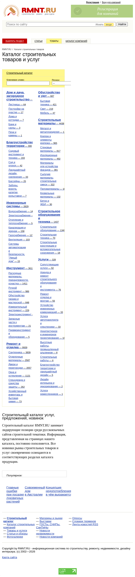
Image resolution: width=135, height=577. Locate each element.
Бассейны (17, 181)
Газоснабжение (20, 235)
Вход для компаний (111, 2)
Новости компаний (51, 536)
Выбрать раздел (15, 41)
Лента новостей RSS (85, 524)
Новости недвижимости (45, 532)
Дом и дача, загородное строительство (21, 96)
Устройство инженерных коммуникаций (51, 309)
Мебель (47, 113)
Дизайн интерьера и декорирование (51, 383)
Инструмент (19, 268)
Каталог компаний (76, 41)
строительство (28, 14)
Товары (54, 41)
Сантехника (19, 352)
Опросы (77, 518)
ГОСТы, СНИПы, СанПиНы (48, 526)
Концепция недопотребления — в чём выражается (60, 491)
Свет (46, 108)
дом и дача (49, 14)
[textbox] (61, 24)
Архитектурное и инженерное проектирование (52, 335)
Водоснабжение (21, 211)
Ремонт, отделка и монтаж (47, 298)
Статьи (38, 41)
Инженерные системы (17, 204)
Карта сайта (9, 557)
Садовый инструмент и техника (16, 154)
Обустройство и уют (49, 94)
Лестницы (17, 104)
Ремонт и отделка (16, 345)
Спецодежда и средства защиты (16, 384)
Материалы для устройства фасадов (49, 166)
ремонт (39, 14)
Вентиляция (19, 239)
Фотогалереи (15, 536)
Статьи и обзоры (17, 533)
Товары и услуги (17, 530)
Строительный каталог (19, 73)
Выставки (45, 521)
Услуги (47, 259)
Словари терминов (84, 521)
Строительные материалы (51, 121)
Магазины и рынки (50, 518)
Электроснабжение (23, 215)
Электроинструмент (23, 314)
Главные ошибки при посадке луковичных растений (15, 494)
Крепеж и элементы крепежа (48, 140)
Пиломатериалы (53, 188)
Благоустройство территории (19, 143)
